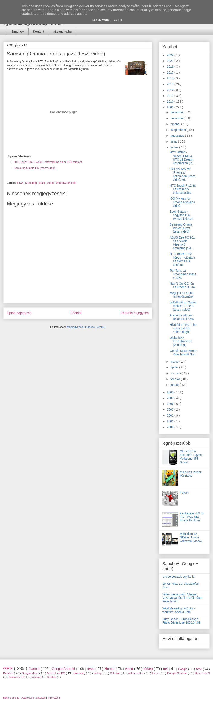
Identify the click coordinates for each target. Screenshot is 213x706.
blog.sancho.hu (11, 697)
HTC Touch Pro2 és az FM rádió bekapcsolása (183, 189)
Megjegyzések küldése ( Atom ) (86, 326)
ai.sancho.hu (62, 31)
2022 (170, 55)
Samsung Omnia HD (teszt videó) (34, 167)
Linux (155, 673)
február (175, 379)
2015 (170, 72)
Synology (52, 677)
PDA (20, 182)
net (166, 669)
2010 (170, 101)
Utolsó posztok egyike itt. (178, 576)
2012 (170, 90)
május (174, 361)
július (174, 141)
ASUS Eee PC (56, 673)
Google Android (64, 669)
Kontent (38, 31)
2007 (170, 398)
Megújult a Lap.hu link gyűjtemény (182, 294)
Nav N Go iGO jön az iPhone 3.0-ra (182, 285)
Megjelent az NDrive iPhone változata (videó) (191, 537)
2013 (170, 84)
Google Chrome (177, 673)
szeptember (178, 130)
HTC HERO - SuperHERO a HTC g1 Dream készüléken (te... (182, 158)
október (175, 124)
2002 (170, 415)
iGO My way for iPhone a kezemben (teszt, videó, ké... (183, 174)
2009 (170, 107)
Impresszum (54, 697)
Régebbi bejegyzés (134, 313)
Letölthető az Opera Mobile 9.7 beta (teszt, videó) (183, 306)
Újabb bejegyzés (19, 313)
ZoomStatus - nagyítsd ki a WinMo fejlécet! (181, 215)
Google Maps (30, 673)
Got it (118, 20)
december (177, 112)
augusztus (177, 135)
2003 (170, 409)
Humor (110, 669)
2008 (170, 392)
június (174, 147)
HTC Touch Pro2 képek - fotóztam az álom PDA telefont (48, 161)
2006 (170, 403)
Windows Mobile (66, 182)
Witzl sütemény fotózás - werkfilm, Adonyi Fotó (178, 610)
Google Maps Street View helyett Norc (183, 352)
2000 (170, 427)
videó (51, 182)
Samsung (31, 182)
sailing (98, 673)
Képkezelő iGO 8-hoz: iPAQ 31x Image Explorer (192, 517)
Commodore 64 (17, 677)
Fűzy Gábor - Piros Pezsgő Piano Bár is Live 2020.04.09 (181, 620)
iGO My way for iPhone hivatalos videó (182, 202)
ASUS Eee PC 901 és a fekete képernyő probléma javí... (182, 243)
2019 (170, 66)
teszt (42, 182)
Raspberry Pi (202, 673)
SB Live (115, 673)
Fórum (184, 492)
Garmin (35, 669)
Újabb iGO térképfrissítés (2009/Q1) (180, 341)
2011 (170, 95)
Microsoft (36, 677)
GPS (8, 668)
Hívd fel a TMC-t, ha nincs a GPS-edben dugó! (183, 328)
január (175, 384)
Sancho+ (17, 31)
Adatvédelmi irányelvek (33, 697)
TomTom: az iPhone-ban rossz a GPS (183, 274)
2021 (170, 60)
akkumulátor (136, 673)
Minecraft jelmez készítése (191, 473)
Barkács (8, 673)
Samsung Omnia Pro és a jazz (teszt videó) (181, 228)
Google (183, 669)
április (174, 367)
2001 (170, 421)
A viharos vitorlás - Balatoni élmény (182, 317)
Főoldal (76, 313)
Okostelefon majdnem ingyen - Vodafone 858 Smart (192, 457)
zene (199, 669)
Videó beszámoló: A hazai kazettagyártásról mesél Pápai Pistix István (182, 598)
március (176, 373)
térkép (148, 669)
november (177, 118)
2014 (170, 78)
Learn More (100, 20)
